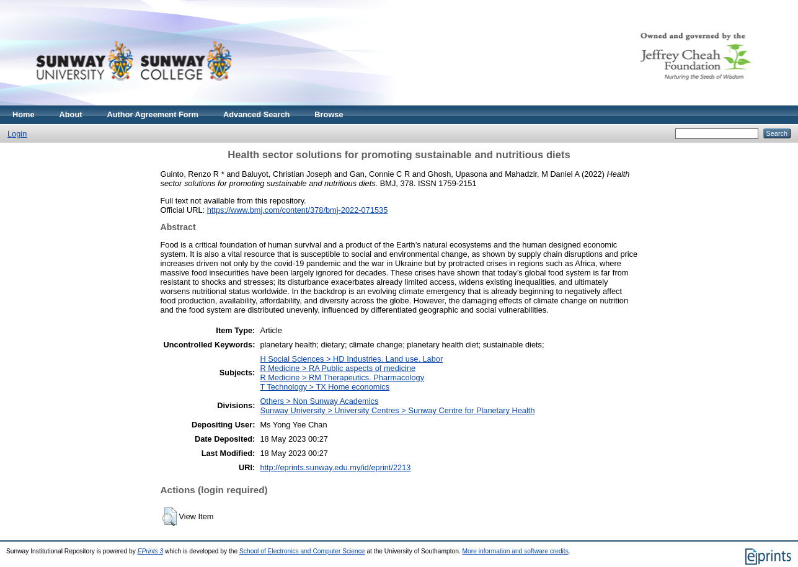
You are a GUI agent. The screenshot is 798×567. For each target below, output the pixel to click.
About (71, 114)
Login (17, 133)
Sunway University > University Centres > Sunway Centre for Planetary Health (397, 410)
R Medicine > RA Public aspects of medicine (337, 368)
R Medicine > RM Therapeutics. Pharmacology (342, 377)
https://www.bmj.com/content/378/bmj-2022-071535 (297, 210)
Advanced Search (256, 114)
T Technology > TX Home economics (324, 386)
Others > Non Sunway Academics (319, 401)
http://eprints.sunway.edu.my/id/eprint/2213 (335, 467)
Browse (328, 114)
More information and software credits (516, 551)
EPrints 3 (151, 551)
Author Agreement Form (152, 114)
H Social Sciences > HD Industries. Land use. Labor (351, 359)
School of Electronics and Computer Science (302, 551)
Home (23, 114)
